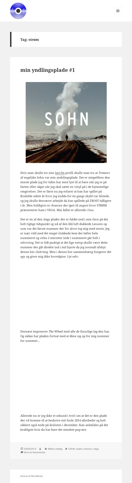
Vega (96, 448)
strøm (79, 448)
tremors (88, 448)
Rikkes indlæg (55, 448)
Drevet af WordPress (31, 476)
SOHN (71, 448)
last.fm (60, 173)
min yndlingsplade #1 (47, 69)
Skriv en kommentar (35, 452)
